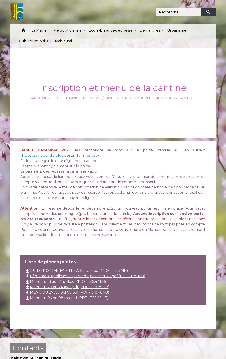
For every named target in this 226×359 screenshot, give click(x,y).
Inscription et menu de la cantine (159, 98)
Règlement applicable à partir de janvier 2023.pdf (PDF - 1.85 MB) (85, 276)
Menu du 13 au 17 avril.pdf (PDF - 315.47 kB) (65, 281)
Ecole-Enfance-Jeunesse (76, 98)
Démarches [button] (150, 30)
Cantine (112, 98)
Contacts (28, 348)
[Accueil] (16, 12)
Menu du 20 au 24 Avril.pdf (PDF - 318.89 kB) (67, 287)
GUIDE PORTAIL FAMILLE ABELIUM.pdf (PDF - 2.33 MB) (76, 270)
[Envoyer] (208, 12)
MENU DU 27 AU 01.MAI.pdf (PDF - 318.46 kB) (67, 292)
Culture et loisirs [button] (34, 41)
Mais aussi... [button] (65, 41)
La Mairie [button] (39, 30)
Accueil (39, 98)
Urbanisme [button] (177, 30)
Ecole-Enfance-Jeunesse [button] (111, 30)
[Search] (178, 12)
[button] (23, 31)
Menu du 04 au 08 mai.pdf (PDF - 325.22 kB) (67, 298)
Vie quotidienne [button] (68, 30)
